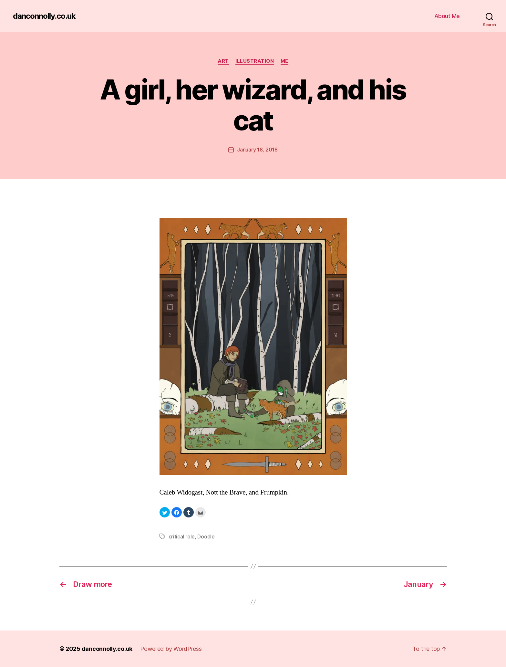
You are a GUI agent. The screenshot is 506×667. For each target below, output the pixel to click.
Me (284, 61)
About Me (447, 16)
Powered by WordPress (171, 648)
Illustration (254, 61)
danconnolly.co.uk (44, 16)
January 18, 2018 (257, 149)
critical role (182, 536)
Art (223, 61)
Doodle (205, 536)
